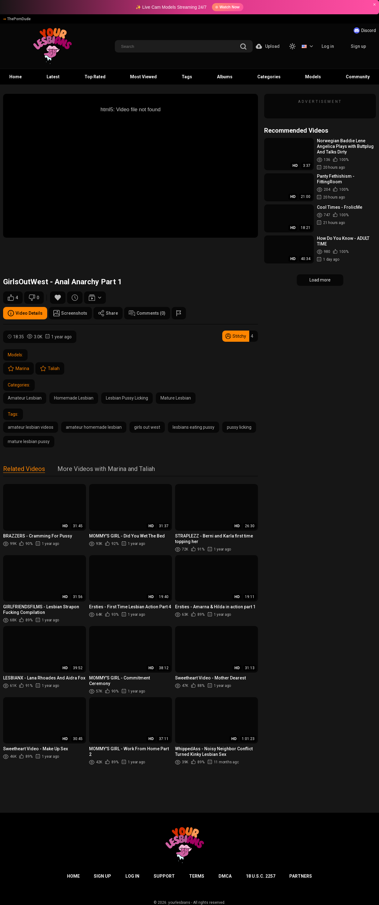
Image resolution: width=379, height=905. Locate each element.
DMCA (225, 876)
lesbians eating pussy (193, 427)
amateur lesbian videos (30, 427)
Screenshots (70, 313)
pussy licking (239, 427)
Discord (365, 30)
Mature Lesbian (175, 397)
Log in (328, 46)
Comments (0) (147, 313)
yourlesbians (179, 902)
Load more (320, 279)
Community (358, 76)
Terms (196, 876)
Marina (18, 368)
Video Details (25, 313)
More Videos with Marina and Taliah (106, 469)
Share (108, 313)
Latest (53, 76)
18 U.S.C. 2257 (260, 876)
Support (164, 876)
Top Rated (95, 76)
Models (313, 76)
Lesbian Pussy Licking (127, 397)
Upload (268, 46)
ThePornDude (17, 19)
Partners (300, 876)
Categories (269, 76)
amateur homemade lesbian (94, 427)
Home (15, 76)
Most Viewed (143, 76)
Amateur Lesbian (25, 397)
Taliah (50, 368)
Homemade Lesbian (73, 397)
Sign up (358, 46)
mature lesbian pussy (29, 441)
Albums (224, 76)
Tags (187, 76)
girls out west (147, 427)
